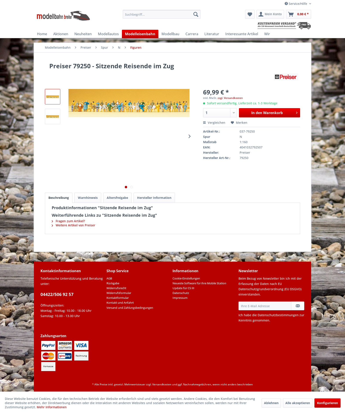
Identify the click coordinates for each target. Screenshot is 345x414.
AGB (109, 278)
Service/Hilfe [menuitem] (296, 4)
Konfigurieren (327, 403)
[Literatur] (211, 34)
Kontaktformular (117, 298)
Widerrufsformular (118, 293)
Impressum (179, 298)
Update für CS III (183, 288)
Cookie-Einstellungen (186, 278)
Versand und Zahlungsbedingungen (129, 308)
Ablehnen (271, 403)
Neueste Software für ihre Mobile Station (199, 283)
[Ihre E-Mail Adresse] (265, 305)
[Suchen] (195, 14)
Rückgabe (112, 283)
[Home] (42, 34)
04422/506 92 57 (56, 294)
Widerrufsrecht (116, 288)
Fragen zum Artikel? (68, 221)
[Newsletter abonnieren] (297, 305)
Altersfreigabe (117, 198)
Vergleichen (214, 122)
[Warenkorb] (298, 14)
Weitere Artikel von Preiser (73, 225)
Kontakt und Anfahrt (120, 303)
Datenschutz (180, 293)
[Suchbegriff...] (161, 14)
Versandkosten (161, 384)
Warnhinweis (88, 198)
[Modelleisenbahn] (140, 34)
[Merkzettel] (250, 14)
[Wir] (267, 34)
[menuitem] (161, 14)
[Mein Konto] (270, 14)
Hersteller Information (154, 198)
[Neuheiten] (83, 34)
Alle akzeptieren (297, 403)
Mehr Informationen (52, 407)
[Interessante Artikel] (241, 34)
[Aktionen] (60, 34)
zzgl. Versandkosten (230, 98)
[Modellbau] (170, 34)
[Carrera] (191, 34)
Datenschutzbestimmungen (278, 315)
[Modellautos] (108, 34)
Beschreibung (58, 198)
